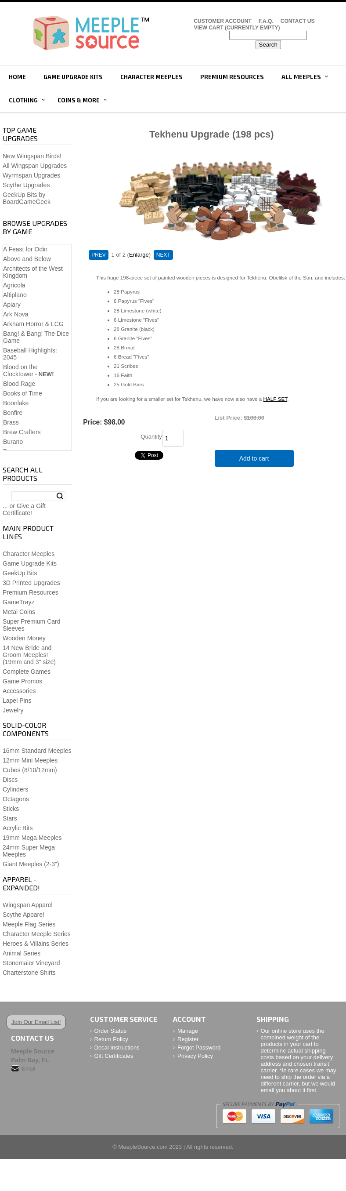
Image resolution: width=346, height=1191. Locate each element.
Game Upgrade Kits (73, 76)
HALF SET (275, 399)
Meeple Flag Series (29, 924)
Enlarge (139, 254)
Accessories (19, 690)
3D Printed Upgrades (31, 582)
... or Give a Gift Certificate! (24, 509)
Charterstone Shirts (29, 972)
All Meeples (301, 76)
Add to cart (254, 458)
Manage (187, 1031)
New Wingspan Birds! (32, 156)
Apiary (12, 304)
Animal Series (21, 953)
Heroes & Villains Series (35, 943)
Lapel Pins (17, 700)
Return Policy (111, 1039)
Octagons (16, 798)
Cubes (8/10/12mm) (30, 769)
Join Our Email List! (36, 1022)
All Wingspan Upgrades (35, 165)
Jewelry (13, 710)
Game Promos (22, 681)
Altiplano (15, 294)
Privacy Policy (195, 1056)
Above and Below (27, 258)
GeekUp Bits (20, 573)
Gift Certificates (113, 1056)
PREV (98, 255)
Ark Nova (16, 314)
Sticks (11, 808)
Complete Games (26, 671)
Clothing (23, 100)
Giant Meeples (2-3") (31, 864)
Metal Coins (19, 611)
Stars (10, 818)
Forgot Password (198, 1047)
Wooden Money (24, 638)
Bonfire (12, 412)
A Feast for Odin (25, 249)
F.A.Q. (266, 21)
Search (59, 496)
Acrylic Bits (17, 828)
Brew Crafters (22, 432)
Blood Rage (19, 383)
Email (28, 1069)
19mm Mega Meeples (32, 837)
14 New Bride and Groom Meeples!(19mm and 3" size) (29, 654)
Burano (13, 441)
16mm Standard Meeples (37, 750)
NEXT (163, 255)
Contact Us (298, 21)
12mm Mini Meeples (30, 760)
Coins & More (79, 100)
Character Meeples (151, 76)
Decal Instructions (117, 1047)
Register (187, 1039)
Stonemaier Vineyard (31, 962)
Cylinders (15, 789)
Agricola (14, 285)
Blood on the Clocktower (20, 370)
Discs (10, 779)
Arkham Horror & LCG (33, 323)
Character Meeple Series (37, 933)
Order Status (110, 1031)
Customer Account (222, 21)
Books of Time (22, 393)
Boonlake (16, 403)
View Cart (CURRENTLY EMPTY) (237, 28)
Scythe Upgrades (26, 185)
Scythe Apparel (23, 914)
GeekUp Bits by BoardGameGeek (26, 198)
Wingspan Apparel (28, 904)
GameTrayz (19, 602)
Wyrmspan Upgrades (31, 175)
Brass (11, 422)
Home (17, 76)
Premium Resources (232, 76)
